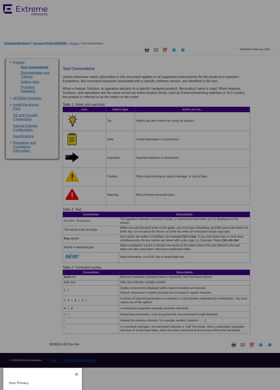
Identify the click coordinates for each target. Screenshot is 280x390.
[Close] (76, 383)
